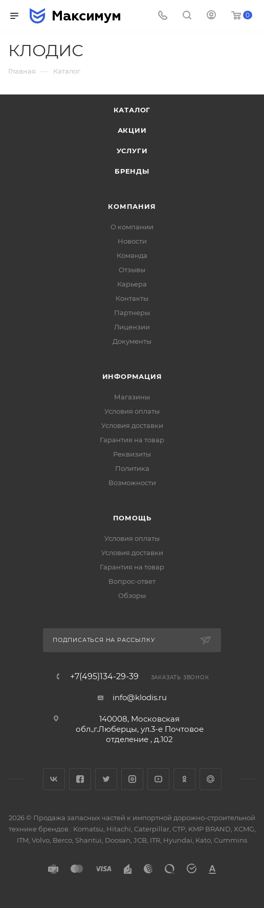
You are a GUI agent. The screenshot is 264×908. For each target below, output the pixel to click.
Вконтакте (54, 779)
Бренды (132, 171)
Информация (132, 376)
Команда (132, 255)
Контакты (132, 298)
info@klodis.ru (140, 697)
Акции (132, 130)
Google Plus (211, 779)
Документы (132, 341)
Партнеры (132, 312)
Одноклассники (184, 779)
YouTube (158, 779)
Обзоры (132, 595)
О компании (132, 227)
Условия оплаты (132, 411)
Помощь (132, 518)
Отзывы (132, 270)
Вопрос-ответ (132, 581)
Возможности (132, 483)
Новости (132, 241)
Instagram (132, 779)
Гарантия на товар (132, 440)
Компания (132, 206)
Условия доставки (132, 425)
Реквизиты (132, 454)
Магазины (132, 397)
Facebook (80, 779)
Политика (132, 468)
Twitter (106, 779)
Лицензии (132, 327)
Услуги (132, 151)
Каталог (132, 110)
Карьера (132, 284)
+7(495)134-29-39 (104, 677)
